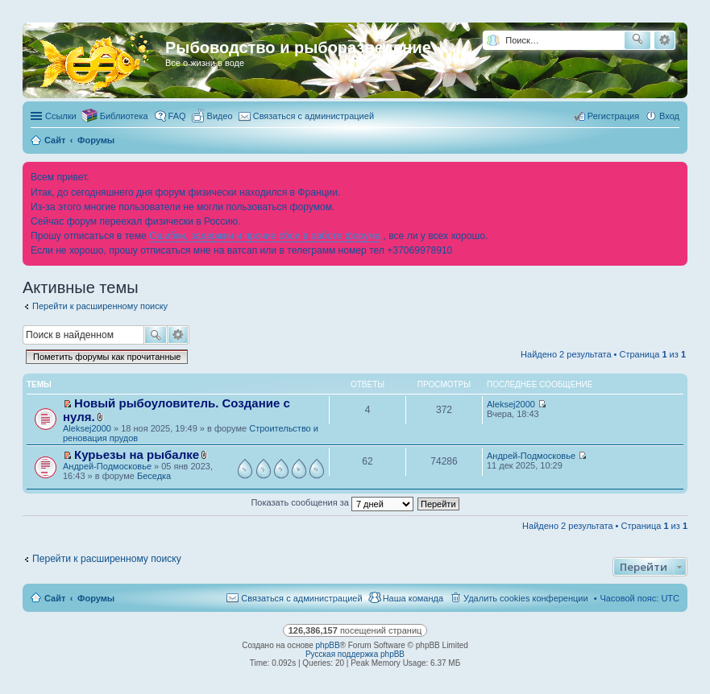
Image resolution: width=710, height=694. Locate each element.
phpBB (328, 645)
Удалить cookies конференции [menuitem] (525, 598)
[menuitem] (213, 116)
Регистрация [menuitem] (613, 116)
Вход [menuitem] (669, 116)
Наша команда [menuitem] (413, 598)
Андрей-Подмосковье (107, 466)
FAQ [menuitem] (177, 116)
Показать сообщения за (332, 502)
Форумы (95, 598)
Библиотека (124, 116)
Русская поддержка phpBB (355, 654)
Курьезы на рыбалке (136, 454)
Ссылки (61, 116)
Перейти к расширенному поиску (100, 306)
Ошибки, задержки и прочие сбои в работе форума (264, 236)
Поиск (155, 335)
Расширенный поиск (664, 40)
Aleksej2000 (87, 428)
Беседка (154, 476)
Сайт (54, 598)
